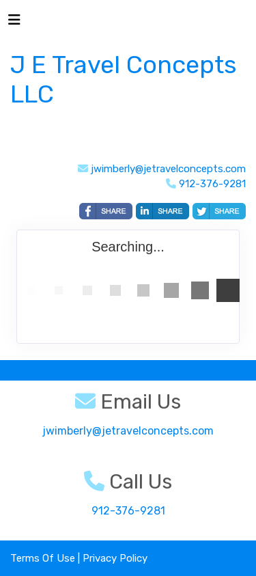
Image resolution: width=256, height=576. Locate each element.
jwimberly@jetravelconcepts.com (168, 169)
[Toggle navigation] (14, 23)
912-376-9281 (128, 510)
